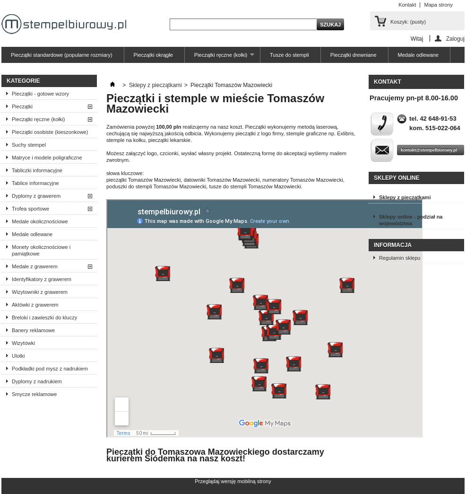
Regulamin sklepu (399, 258)
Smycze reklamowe (34, 394)
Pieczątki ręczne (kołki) (219, 57)
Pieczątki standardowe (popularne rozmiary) (61, 55)
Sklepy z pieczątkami (155, 85)
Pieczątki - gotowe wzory (40, 94)
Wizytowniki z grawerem (40, 292)
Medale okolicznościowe (40, 221)
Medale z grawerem (35, 266)
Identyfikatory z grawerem (41, 279)
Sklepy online (396, 178)
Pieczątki (22, 106)
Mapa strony (438, 5)
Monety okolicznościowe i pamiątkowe (41, 250)
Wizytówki (23, 343)
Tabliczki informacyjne (37, 170)
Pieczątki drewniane (353, 55)
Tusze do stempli (289, 55)
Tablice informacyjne (35, 183)
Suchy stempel (29, 145)
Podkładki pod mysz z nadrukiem (50, 368)
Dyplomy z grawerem (36, 196)
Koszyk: (408, 22)
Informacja (393, 245)
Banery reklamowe (33, 330)
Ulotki (18, 356)
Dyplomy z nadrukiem (37, 381)
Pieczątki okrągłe (153, 55)
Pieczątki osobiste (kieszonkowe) (50, 132)
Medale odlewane (418, 55)
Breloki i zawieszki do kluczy (44, 317)
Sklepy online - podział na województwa (410, 220)
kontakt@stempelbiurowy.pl (429, 150)
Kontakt (407, 5)
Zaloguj (455, 38)
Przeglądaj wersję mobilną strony (233, 481)
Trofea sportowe (30, 209)
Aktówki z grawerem (35, 305)
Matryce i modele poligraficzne (47, 157)
